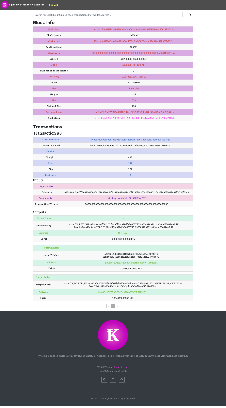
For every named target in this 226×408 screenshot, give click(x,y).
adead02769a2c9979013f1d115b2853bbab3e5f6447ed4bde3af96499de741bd (134, 117)
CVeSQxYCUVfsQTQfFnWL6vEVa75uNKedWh (123, 292)
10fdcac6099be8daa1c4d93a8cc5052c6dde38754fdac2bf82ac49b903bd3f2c (130, 139)
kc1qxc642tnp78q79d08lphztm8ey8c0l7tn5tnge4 (131, 262)
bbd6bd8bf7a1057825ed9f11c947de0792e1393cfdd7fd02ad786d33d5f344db (134, 112)
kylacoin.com (121, 367)
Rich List (53, 4)
